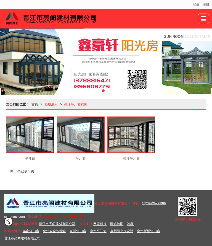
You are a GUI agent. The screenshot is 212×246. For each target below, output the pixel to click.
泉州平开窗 (98, 231)
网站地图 (116, 224)
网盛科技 (100, 224)
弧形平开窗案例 (75, 104)
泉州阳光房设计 (121, 231)
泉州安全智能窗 (54, 231)
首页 (34, 104)
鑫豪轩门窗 (31, 231)
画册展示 (51, 104)
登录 (196, 4)
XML (130, 224)
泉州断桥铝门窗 (148, 231)
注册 (206, 4)
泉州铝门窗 (78, 231)
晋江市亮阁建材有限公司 (57, 224)
